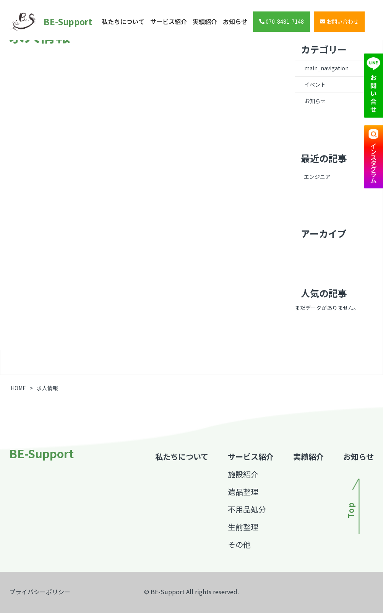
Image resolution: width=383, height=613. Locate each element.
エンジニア (317, 176)
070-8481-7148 (281, 21)
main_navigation (326, 68)
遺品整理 (243, 491)
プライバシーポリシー (39, 591)
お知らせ (235, 21)
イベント (315, 84)
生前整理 (243, 526)
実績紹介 (205, 21)
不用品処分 (247, 509)
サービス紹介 (168, 21)
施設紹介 (243, 474)
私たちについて (123, 21)
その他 (239, 544)
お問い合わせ (339, 21)
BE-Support (40, 21)
